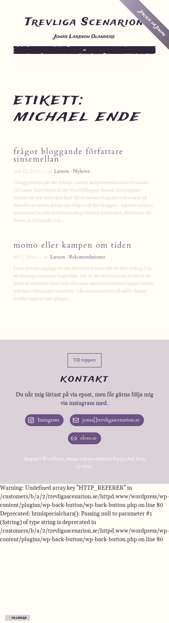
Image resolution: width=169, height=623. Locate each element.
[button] (84, 360)
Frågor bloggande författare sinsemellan (69, 156)
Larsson (61, 171)
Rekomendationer (87, 257)
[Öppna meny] (84, 50)
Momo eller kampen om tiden (73, 246)
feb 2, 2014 (25, 257)
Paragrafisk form (129, 459)
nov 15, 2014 (27, 171)
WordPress (53, 459)
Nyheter (81, 171)
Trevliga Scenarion (84, 22)
